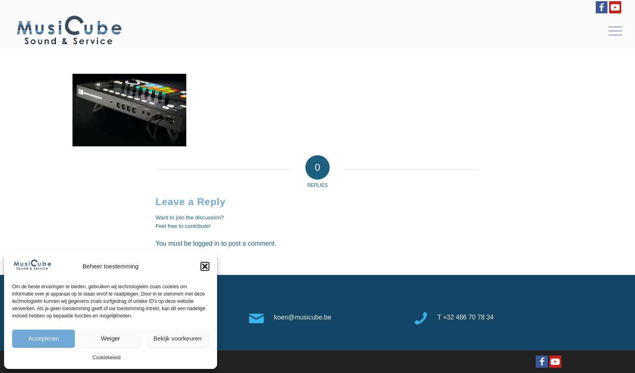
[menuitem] (612, 30)
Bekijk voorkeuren (177, 338)
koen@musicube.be (302, 317)
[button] (205, 266)
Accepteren (43, 338)
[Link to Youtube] (615, 7)
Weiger (110, 338)
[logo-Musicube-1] (69, 30)
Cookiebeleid (106, 357)
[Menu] (612, 30)
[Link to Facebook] (601, 7)
